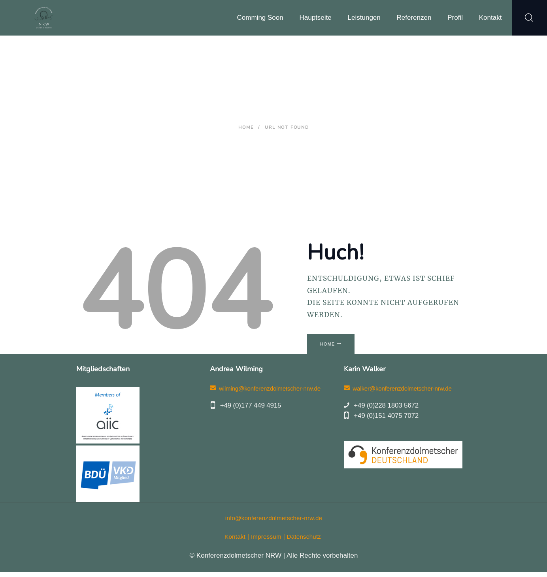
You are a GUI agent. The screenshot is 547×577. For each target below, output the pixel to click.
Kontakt (232, 542)
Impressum (265, 542)
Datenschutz (306, 542)
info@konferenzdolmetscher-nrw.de (274, 523)
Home (245, 127)
